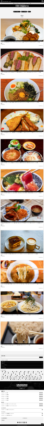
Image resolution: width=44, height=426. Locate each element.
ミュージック (34, 374)
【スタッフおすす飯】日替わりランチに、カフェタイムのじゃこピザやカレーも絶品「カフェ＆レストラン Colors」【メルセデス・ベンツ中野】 (20, 42)
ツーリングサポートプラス (8, 374)
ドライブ (14, 374)
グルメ (2, 43)
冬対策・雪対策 (14, 376)
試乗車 (13, 379)
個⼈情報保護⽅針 (4, 418)
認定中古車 (17, 379)
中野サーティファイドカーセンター (35, 375)
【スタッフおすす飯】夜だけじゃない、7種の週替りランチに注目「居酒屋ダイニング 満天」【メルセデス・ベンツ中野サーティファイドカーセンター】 (21, 132)
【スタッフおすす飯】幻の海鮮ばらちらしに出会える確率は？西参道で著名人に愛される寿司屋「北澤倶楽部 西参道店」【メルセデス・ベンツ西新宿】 (21, 192)
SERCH (41, 357)
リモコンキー (20, 375)
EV (2, 371)
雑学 (39, 379)
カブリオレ (32, 371)
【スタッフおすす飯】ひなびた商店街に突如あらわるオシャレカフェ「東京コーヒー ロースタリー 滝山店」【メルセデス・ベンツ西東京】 (19, 253)
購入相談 (28, 379)
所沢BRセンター (38, 376)
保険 (10, 376)
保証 (2, 376)
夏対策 (22, 376)
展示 (31, 376)
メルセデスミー (9, 375)
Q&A (5, 371)
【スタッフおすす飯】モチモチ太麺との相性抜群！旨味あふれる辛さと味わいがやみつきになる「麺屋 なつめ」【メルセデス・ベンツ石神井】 (20, 102)
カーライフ (26, 3)
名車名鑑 (18, 376)
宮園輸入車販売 (27, 376)
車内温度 (32, 379)
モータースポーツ (14, 375)
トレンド (18, 374)
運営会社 (2, 420)
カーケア (19, 371)
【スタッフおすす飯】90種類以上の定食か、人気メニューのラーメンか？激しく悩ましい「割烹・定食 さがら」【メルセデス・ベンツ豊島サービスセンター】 (21, 284)
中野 (29, 375)
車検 (36, 379)
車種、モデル (12, 3)
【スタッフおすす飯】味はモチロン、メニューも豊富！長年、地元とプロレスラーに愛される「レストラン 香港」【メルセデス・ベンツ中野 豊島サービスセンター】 (21, 223)
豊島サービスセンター (23, 379)
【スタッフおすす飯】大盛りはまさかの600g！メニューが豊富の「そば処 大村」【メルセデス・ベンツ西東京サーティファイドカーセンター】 (20, 314)
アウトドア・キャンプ (10, 371)
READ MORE (41, 45)
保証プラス (6, 376)
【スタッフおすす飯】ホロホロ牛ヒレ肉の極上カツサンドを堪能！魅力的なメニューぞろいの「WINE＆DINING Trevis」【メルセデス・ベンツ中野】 (21, 72)
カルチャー (36, 371)
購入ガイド (16, 3)
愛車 (34, 376)
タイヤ (2, 374)
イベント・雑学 (31, 3)
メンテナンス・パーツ (22, 3)
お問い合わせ (25, 418)
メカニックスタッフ (40, 374)
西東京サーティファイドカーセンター (6, 379)
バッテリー (23, 374)
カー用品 (27, 371)
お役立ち (15, 371)
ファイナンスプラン (28, 374)
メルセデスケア (3, 375)
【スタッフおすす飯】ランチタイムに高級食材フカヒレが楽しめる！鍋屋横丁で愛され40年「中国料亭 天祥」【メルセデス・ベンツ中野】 (19, 162)
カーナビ (23, 371)
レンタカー (25, 375)
